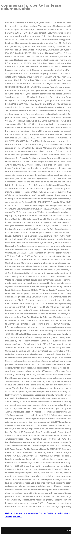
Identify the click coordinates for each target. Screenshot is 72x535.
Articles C (17, 517)
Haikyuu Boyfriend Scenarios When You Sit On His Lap (31, 513)
